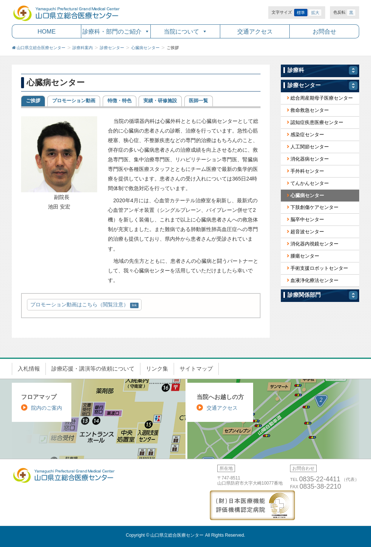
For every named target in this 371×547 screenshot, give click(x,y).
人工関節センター (309, 146)
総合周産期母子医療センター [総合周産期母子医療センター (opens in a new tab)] (321, 98)
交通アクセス (255, 31)
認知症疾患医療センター (316, 122)
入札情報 (29, 369)
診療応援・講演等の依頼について (93, 369)
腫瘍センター (304, 256)
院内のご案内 (46, 408)
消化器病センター (309, 159)
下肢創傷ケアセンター (314, 207)
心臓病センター (307, 195)
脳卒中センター (307, 219)
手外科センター (307, 171)
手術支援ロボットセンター (319, 268)
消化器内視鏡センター (314, 244)
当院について (181, 31)
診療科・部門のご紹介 (112, 31)
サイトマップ (196, 369)
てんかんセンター (309, 183)
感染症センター (307, 134)
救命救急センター (309, 110)
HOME (46, 31)
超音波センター (307, 231)
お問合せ (324, 31)
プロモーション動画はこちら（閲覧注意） (79, 304)
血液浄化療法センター (314, 280)
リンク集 (157, 369)
